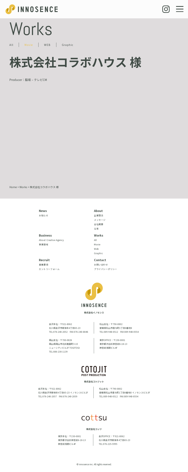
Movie (28, 45)
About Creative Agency (51, 240)
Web (96, 248)
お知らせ (43, 215)
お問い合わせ (101, 264)
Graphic (67, 45)
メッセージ (100, 219)
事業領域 (43, 244)
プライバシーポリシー (105, 269)
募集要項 (43, 264)
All (11, 45)
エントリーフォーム (49, 269)
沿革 (96, 228)
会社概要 (98, 224)
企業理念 (98, 215)
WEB (47, 45)
